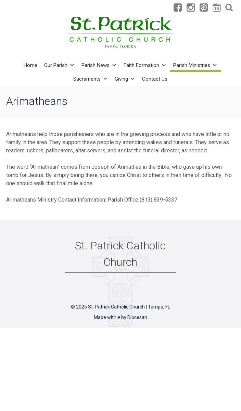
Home (30, 65)
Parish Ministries (195, 65)
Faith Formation (145, 65)
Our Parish (59, 65)
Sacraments (90, 79)
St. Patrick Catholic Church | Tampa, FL (129, 307)
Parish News (99, 65)
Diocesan (137, 317)
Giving (125, 79)
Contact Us (154, 79)
